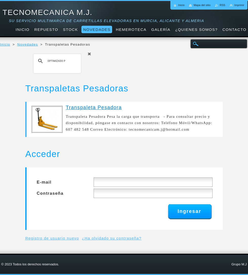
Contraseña (50, 193)
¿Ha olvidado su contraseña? (111, 238)
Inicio (5, 44)
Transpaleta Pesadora (94, 107)
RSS (222, 5)
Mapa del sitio (202, 5)
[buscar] (56, 61)
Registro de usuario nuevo (52, 238)
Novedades (27, 44)
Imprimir (239, 5)
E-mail (44, 182)
